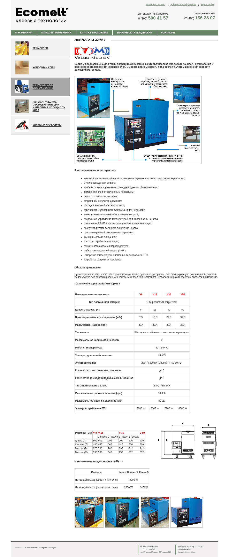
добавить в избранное (183, 4)
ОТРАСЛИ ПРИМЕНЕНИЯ (56, 32)
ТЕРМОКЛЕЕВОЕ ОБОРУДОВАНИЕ (43, 87)
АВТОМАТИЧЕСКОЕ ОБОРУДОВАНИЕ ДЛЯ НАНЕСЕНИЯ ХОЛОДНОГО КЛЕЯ (49, 106)
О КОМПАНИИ (23, 32)
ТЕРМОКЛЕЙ (40, 48)
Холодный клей (44, 67)
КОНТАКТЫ (168, 32)
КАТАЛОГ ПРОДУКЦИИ (94, 32)
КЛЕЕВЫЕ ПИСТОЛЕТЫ (47, 125)
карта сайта (207, 4)
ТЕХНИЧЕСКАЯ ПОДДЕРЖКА (134, 32)
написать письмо (155, 4)
